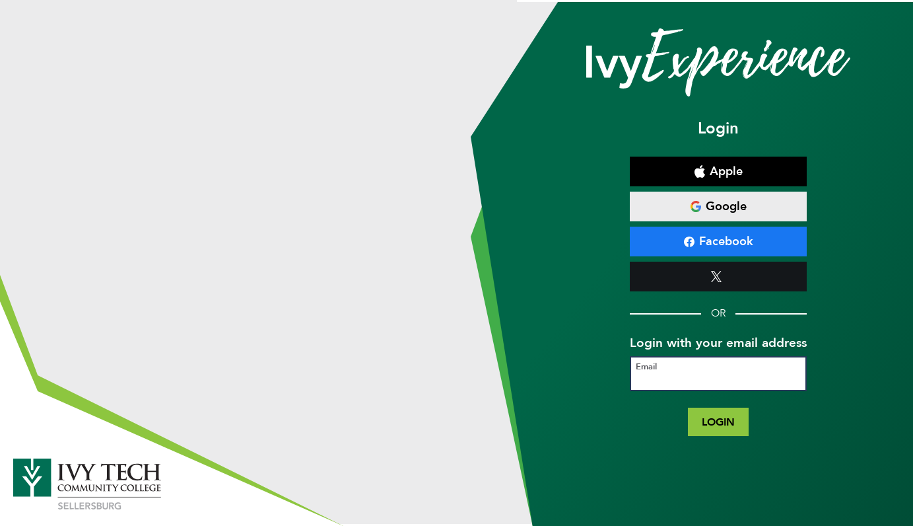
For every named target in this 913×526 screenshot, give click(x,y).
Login (718, 422)
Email (646, 367)
